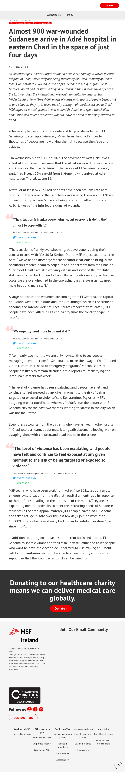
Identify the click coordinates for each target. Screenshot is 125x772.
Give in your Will (42, 749)
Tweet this (24, 237)
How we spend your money (62, 735)
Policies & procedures (62, 745)
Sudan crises (83, 749)
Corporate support (42, 743)
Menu (72, 15)
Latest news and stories (82, 735)
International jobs (22, 733)
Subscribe (53, 15)
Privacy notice (62, 753)
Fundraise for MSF (42, 737)
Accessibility (62, 759)
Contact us (23, 717)
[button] (118, 765)
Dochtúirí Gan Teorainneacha (103, 742)
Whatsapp (23, 242)
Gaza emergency (83, 743)
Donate (109, 5)
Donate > (61, 608)
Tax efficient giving (103, 733)
